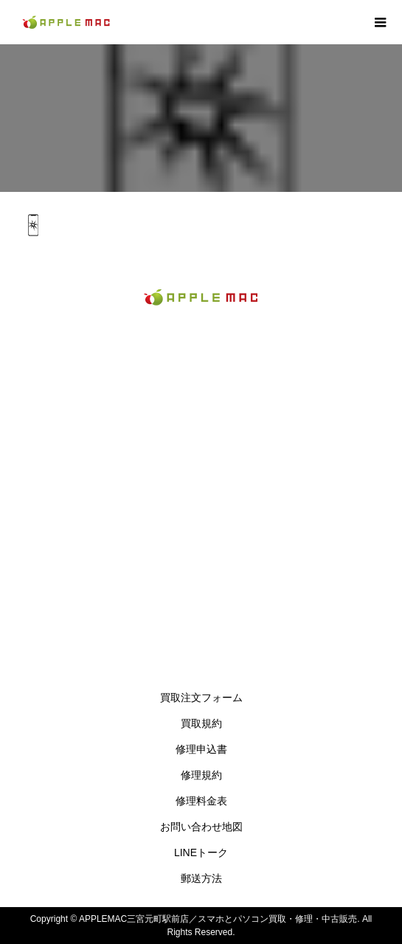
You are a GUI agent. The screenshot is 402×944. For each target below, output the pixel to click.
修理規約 (201, 775)
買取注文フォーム (201, 697)
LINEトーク (201, 852)
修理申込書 (201, 749)
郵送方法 (201, 878)
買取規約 (201, 723)
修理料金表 (201, 801)
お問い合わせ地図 (201, 827)
